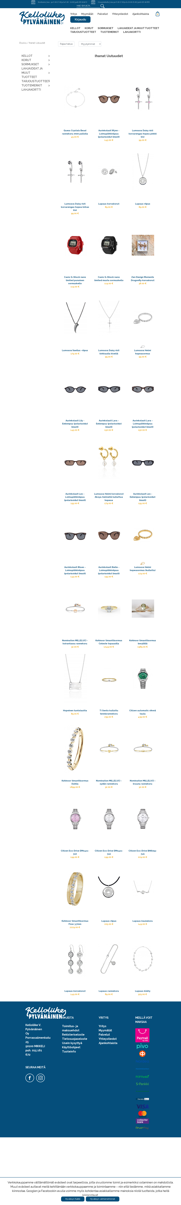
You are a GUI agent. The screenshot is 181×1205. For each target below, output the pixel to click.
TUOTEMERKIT (109, 31)
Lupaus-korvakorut (109, 208)
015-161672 (83, 2)
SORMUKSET (105, 28)
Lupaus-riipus (142, 208)
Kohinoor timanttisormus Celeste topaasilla (108, 678)
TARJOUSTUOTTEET (83, 31)
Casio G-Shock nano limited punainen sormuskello (75, 290)
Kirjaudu (80, 19)
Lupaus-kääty (142, 1057)
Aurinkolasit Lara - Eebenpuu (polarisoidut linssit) (108, 441)
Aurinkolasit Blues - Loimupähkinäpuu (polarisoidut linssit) (75, 600)
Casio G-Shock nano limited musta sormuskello (109, 290)
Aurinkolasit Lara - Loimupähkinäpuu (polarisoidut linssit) (142, 441)
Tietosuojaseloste (74, 1106)
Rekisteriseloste (73, 1102)
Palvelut (103, 13)
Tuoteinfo (69, 1119)
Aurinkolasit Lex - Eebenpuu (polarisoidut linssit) (142, 519)
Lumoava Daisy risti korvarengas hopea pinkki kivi (142, 135)
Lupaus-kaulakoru (142, 979)
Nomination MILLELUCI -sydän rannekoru (109, 833)
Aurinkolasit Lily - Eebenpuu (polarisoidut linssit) (75, 441)
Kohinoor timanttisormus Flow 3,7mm (75, 984)
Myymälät (87, 13)
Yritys (73, 13)
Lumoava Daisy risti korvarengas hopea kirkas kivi (75, 213)
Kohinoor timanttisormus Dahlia (75, 833)
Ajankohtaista (140, 13)
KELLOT (75, 28)
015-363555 (145, 2)
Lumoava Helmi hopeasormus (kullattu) (142, 600)
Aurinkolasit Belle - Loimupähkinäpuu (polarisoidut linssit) (108, 600)
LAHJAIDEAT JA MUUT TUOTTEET (138, 28)
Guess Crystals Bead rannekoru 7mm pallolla (75, 135)
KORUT (89, 28)
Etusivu (23, 43)
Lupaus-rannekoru (108, 1057)
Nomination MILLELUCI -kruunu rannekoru (143, 833)
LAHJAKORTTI (132, 31)
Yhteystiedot (120, 13)
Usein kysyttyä (72, 1110)
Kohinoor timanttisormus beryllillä (142, 678)
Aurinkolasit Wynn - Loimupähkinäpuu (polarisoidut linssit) (108, 135)
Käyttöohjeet (71, 1115)
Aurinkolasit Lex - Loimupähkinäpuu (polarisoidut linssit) (75, 519)
